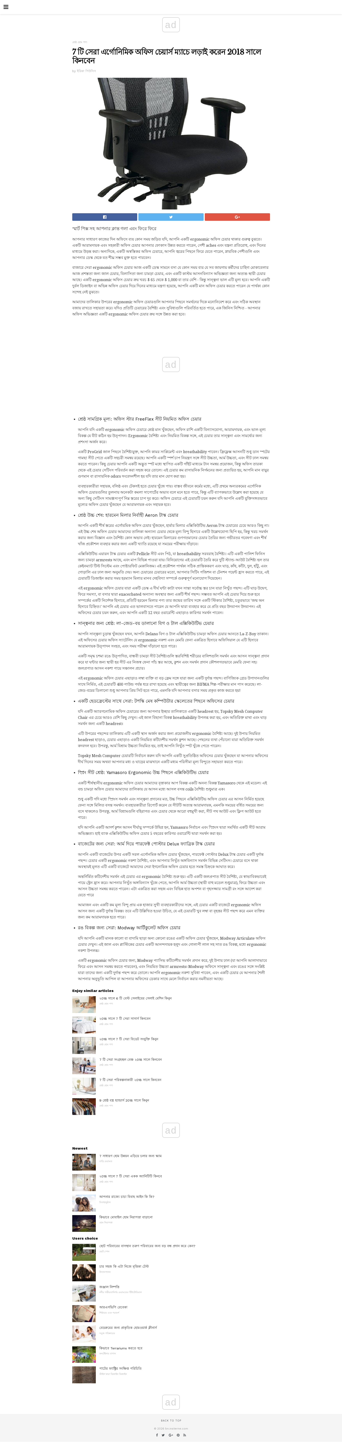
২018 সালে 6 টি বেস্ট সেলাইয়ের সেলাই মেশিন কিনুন (135, 998)
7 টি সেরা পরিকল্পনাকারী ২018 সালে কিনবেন (130, 1080)
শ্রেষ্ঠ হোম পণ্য (79, 42)
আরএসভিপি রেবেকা (113, 1307)
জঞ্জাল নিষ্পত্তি (109, 1287)
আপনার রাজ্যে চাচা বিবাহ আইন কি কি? (126, 1197)
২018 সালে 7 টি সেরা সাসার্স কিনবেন (124, 1018)
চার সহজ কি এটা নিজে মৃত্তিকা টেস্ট (124, 1266)
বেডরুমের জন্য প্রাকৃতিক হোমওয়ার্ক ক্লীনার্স (128, 1328)
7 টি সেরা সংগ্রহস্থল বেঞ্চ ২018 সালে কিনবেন (130, 1059)
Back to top (171, 1420)
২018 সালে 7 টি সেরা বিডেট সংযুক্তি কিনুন (128, 1039)
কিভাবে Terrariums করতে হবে (120, 1348)
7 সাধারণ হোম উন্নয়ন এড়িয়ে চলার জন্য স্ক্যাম (130, 1156)
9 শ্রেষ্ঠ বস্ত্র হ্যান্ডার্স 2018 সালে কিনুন (124, 1100)
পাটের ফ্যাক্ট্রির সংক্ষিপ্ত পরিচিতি (120, 1368)
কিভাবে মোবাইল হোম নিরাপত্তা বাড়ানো (126, 1217)
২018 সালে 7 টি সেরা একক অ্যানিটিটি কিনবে (130, 1176)
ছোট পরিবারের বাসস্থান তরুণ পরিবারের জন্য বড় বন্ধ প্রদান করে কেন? (147, 1246)
